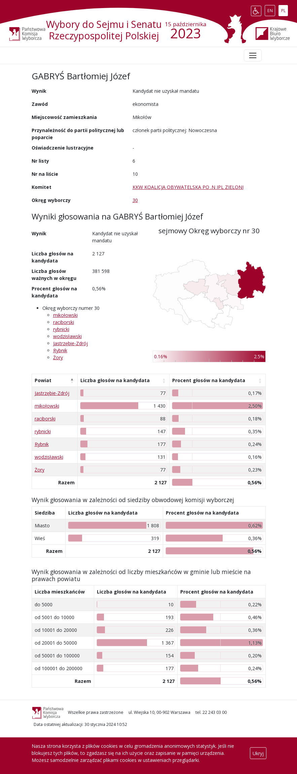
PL (284, 9)
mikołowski (65, 315)
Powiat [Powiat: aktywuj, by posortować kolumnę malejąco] (43, 380)
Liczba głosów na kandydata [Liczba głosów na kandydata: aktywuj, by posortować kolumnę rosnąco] (115, 380)
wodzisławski (67, 336)
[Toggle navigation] (252, 55)
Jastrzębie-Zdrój (70, 343)
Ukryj (258, 753)
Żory (58, 357)
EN (271, 9)
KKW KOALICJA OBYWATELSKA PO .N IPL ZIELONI (188, 187)
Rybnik (60, 350)
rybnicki (61, 329)
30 (135, 200)
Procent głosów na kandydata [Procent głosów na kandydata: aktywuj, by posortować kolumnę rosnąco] (208, 380)
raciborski (63, 322)
